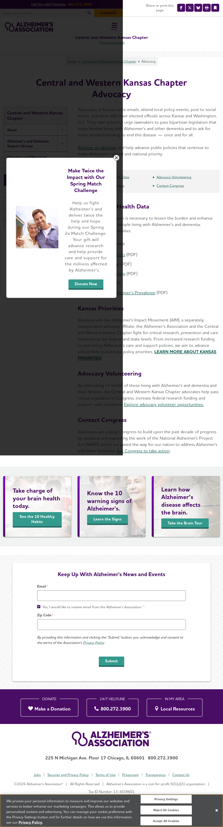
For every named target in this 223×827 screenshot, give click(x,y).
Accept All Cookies (166, 821)
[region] (111, 810)
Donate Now (155, 450)
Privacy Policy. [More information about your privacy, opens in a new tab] (31, 822)
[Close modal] (206, 363)
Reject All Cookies (166, 810)
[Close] (216, 810)
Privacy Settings (166, 799)
